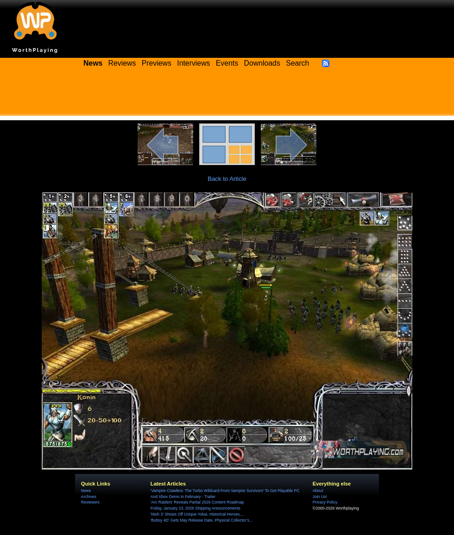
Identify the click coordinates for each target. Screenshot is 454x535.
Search (297, 63)
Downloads (262, 63)
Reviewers (90, 502)
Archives (88, 496)
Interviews (193, 63)
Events (227, 63)
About (318, 490)
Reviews (122, 63)
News (86, 490)
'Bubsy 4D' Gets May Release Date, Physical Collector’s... (201, 520)
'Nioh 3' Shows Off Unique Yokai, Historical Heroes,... (197, 514)
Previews (156, 63)
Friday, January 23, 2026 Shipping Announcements (195, 508)
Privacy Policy (325, 502)
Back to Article (227, 178)
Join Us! (320, 496)
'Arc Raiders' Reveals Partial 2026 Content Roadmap (197, 502)
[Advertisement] (227, 95)
